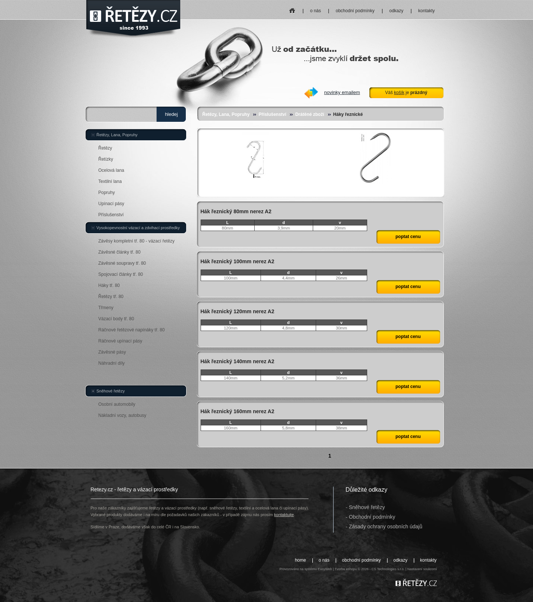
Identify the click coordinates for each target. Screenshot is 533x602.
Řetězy (105, 148)
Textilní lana (110, 181)
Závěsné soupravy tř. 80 (122, 263)
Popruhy (106, 192)
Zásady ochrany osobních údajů (385, 526)
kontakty (426, 10)
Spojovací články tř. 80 (120, 274)
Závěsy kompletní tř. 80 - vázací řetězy (136, 241)
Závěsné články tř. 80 (119, 252)
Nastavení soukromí (422, 569)
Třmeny (106, 307)
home (292, 8)
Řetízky (105, 159)
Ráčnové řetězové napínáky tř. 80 (131, 329)
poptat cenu (408, 236)
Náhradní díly (111, 363)
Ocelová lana (111, 170)
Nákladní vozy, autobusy (122, 415)
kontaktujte (284, 514)
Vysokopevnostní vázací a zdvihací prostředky (138, 227)
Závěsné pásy (112, 352)
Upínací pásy (111, 203)
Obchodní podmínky (372, 517)
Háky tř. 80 (109, 285)
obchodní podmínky (355, 10)
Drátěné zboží (309, 114)
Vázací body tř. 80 (116, 318)
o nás (315, 10)
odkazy (396, 10)
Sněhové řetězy (111, 391)
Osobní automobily (116, 404)
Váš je (406, 92)
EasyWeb (325, 569)
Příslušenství (272, 114)
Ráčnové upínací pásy (120, 341)
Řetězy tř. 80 (111, 296)
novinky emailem (342, 92)
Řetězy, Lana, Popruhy (226, 114)
